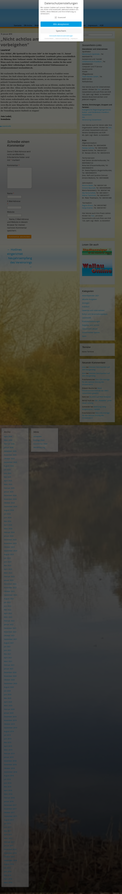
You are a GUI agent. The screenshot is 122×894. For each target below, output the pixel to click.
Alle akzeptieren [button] (61, 24)
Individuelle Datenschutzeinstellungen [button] (61, 36)
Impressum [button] (74, 38)
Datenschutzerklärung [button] (62, 38)
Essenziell (60, 17)
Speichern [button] (61, 30)
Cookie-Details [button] (49, 38)
